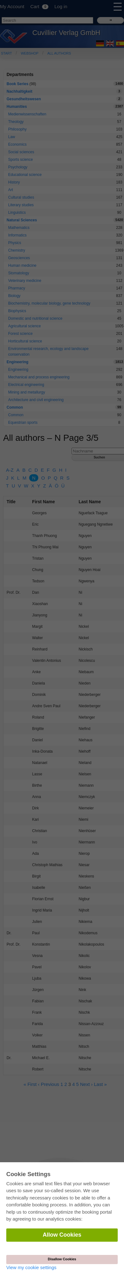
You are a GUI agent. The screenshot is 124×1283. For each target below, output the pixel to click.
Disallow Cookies (62, 1259)
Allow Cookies (62, 1235)
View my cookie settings (31, 1267)
